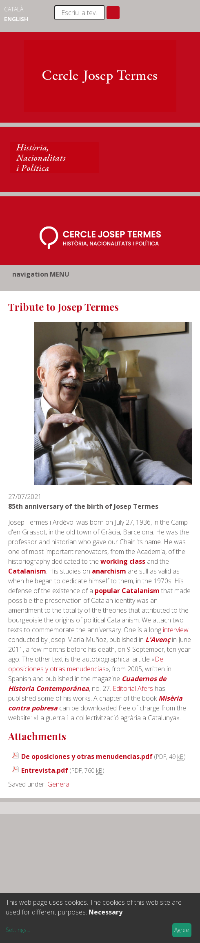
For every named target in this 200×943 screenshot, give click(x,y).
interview (176, 629)
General (59, 784)
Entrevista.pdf (44, 770)
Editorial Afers (133, 688)
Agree (181, 930)
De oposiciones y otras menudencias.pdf (87, 756)
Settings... (18, 930)
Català (13, 9)
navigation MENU (40, 274)
